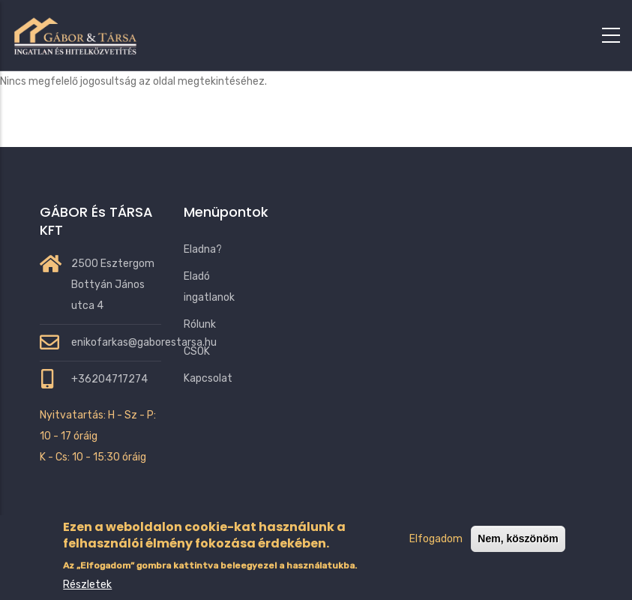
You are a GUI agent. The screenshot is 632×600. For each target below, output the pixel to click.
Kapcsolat (208, 378)
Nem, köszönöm (518, 553)
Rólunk (200, 324)
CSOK (197, 351)
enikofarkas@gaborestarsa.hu (144, 342)
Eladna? (203, 249)
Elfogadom (436, 553)
